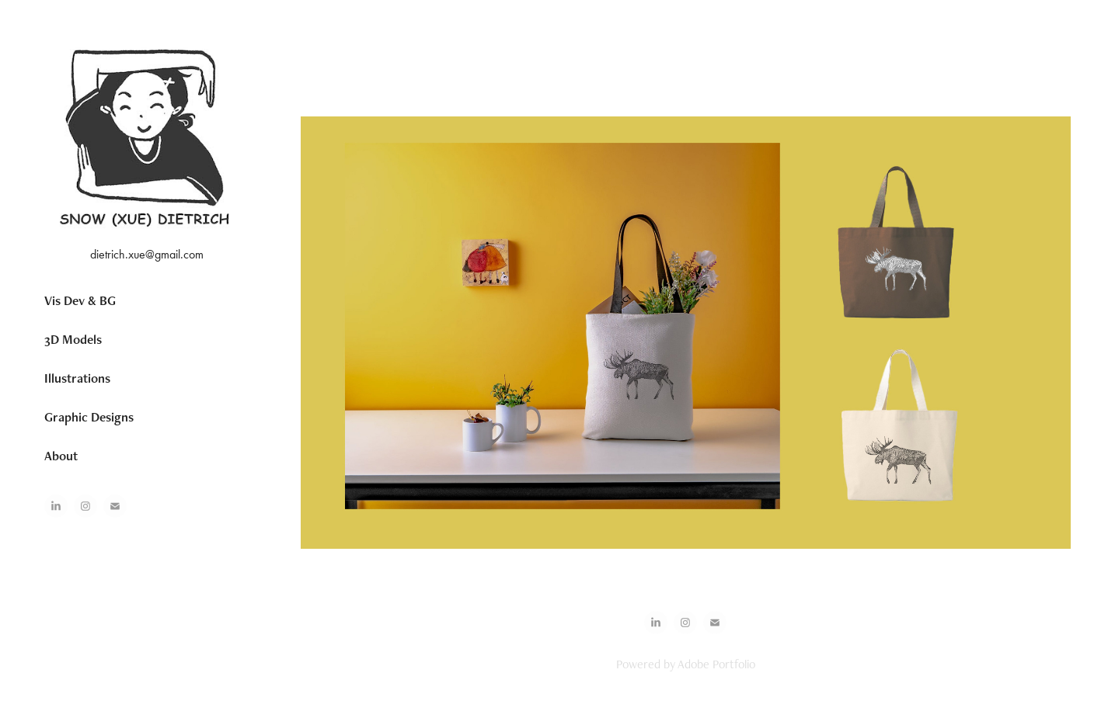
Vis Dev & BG (80, 300)
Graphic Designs (89, 416)
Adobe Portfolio (716, 664)
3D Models (73, 339)
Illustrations (77, 378)
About (61, 455)
